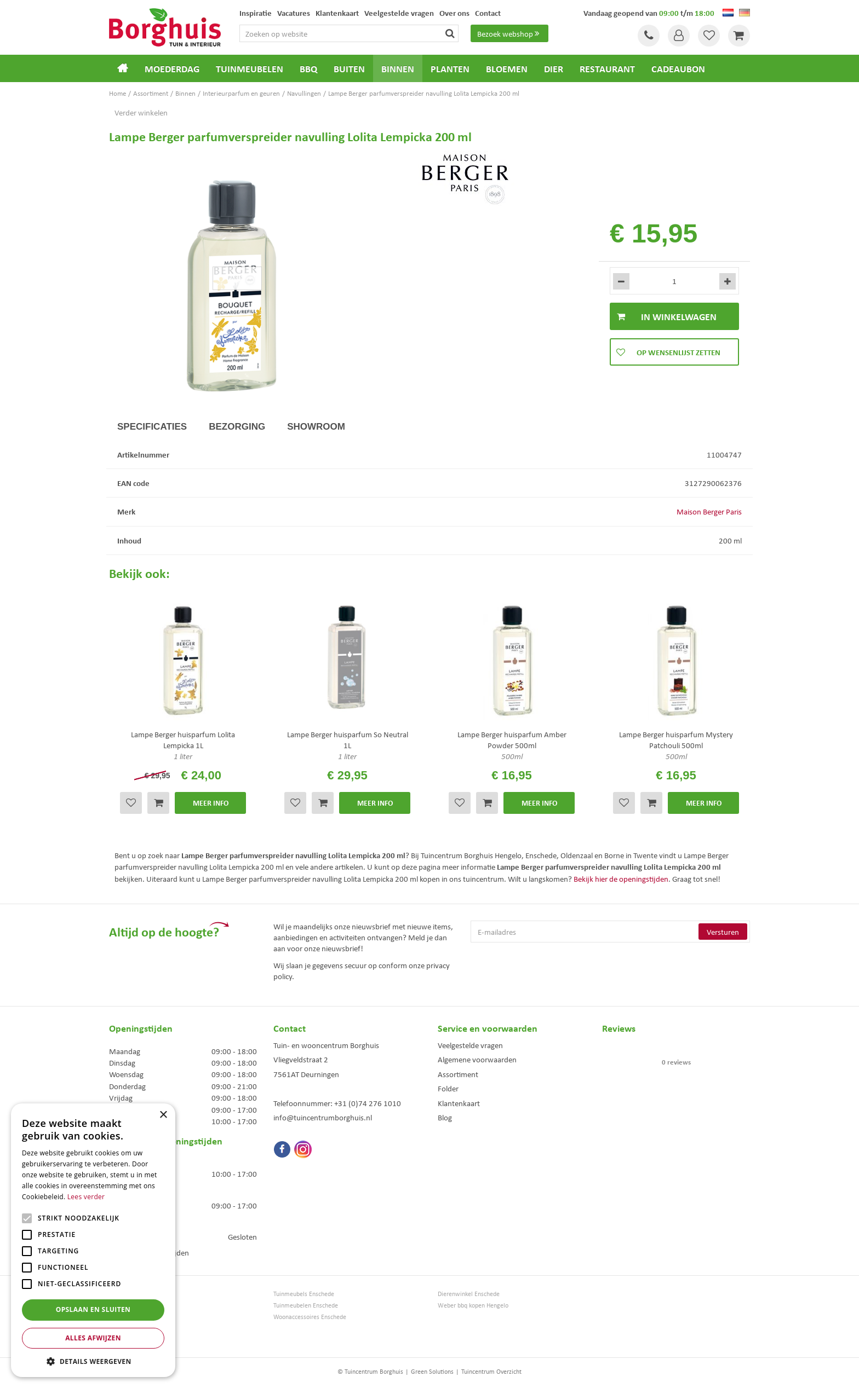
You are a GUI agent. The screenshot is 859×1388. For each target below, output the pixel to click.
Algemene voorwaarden (477, 1059)
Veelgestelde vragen (470, 1044)
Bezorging (237, 426)
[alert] (93, 1240)
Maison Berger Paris (709, 511)
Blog (445, 1117)
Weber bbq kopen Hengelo (473, 1305)
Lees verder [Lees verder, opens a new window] (86, 1196)
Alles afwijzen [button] (93, 1338)
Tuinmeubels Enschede (303, 1293)
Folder (448, 1088)
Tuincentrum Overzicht (491, 1371)
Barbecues (123, 1339)
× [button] (163, 1115)
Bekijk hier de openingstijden (621, 878)
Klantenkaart (459, 1102)
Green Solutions (432, 1371)
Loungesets (124, 1316)
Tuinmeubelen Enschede (305, 1305)
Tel (649, 36)
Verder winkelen (141, 112)
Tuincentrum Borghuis (138, 1293)
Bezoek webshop (509, 33)
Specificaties (152, 426)
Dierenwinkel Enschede (469, 1293)
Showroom (316, 426)
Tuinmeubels (126, 1305)
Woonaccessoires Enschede (309, 1316)
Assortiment (458, 1073)
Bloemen (121, 1328)
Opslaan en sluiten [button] (93, 1309)
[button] (93, 1361)
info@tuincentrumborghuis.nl (322, 1117)
